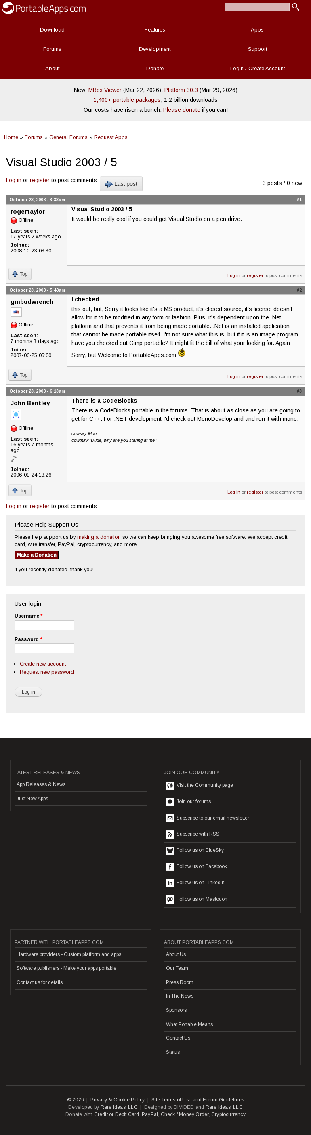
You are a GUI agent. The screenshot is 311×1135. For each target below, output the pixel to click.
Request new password (47, 672)
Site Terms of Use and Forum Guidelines (197, 1100)
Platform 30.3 (181, 90)
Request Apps (111, 137)
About (52, 68)
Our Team (177, 968)
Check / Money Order (185, 1114)
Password (28, 639)
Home (11, 137)
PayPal (150, 1114)
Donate (155, 68)
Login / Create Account (257, 68)
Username (28, 616)
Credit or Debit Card (116, 1114)
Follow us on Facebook (196, 867)
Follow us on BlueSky (195, 851)
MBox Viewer (105, 90)
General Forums (68, 137)
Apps (257, 30)
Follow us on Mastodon (196, 899)
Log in (13, 180)
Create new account (43, 664)
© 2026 (75, 1100)
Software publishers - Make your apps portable (66, 968)
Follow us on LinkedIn (195, 883)
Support (257, 49)
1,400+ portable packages (127, 100)
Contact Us (178, 1038)
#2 (299, 290)
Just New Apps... (34, 798)
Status (173, 1052)
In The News (179, 996)
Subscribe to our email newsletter (207, 818)
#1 (299, 199)
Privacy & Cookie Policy (117, 1100)
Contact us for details (40, 982)
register (40, 180)
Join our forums (188, 802)
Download (52, 30)
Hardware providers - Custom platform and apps (69, 954)
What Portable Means (189, 1024)
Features (155, 30)
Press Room (179, 982)
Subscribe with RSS (192, 834)
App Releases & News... (43, 784)
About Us (176, 954)
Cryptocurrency (228, 1114)
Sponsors (176, 1010)
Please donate (181, 110)
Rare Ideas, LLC (119, 1107)
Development (154, 49)
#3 (299, 391)
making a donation (99, 537)
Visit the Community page (199, 786)
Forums (52, 49)
